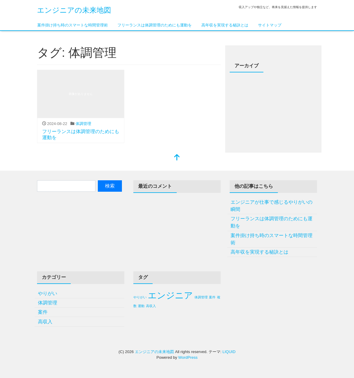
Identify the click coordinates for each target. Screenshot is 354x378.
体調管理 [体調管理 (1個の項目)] (201, 297)
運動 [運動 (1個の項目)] (141, 306)
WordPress (187, 357)
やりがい (47, 293)
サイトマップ (269, 25)
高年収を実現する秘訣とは (224, 25)
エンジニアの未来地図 (74, 10)
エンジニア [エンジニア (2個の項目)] (170, 295)
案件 (43, 312)
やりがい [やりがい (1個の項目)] (140, 297)
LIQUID (228, 351)
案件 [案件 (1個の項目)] (212, 297)
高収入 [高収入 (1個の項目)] (151, 306)
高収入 (45, 321)
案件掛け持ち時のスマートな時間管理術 (72, 25)
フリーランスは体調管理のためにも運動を (154, 25)
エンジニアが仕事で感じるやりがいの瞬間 (271, 206)
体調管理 (83, 123)
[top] (177, 158)
